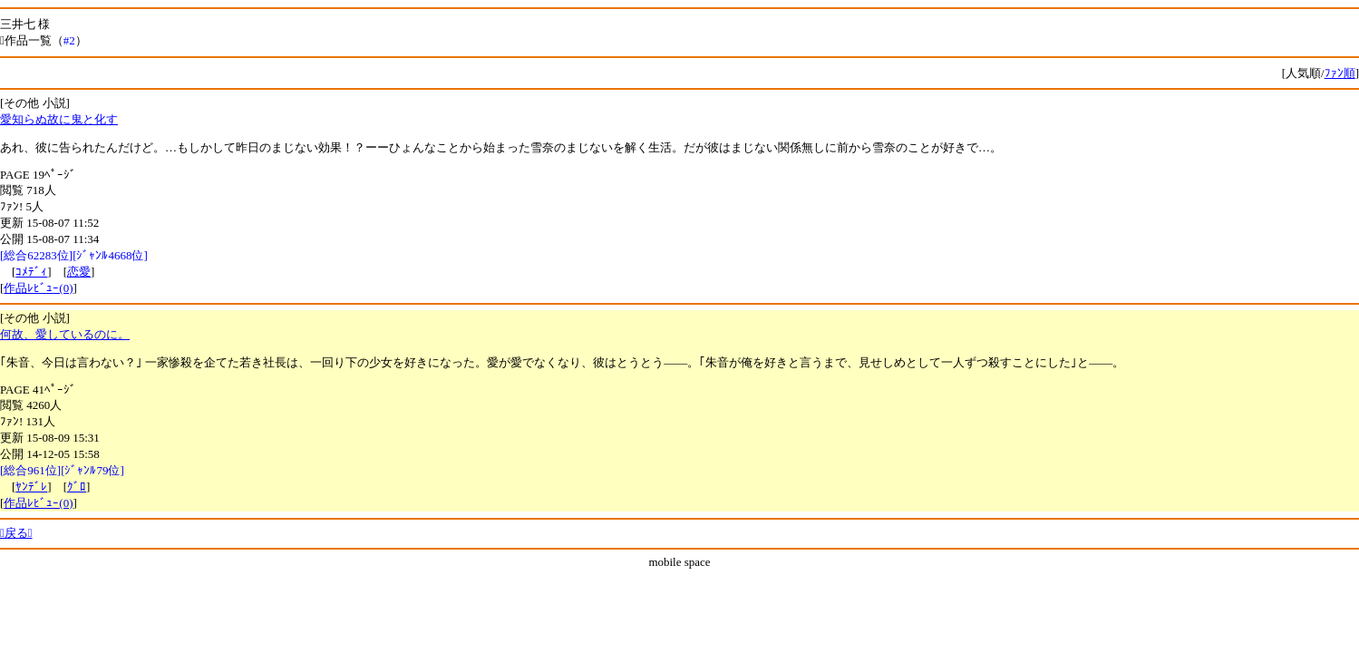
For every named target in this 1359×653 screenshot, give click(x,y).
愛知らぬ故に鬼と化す (59, 119)
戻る (16, 533)
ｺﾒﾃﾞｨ (31, 271)
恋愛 (79, 271)
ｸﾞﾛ (76, 486)
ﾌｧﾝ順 (1340, 73)
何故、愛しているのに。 (65, 334)
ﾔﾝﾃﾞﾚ (31, 486)
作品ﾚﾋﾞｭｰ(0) (38, 288)
